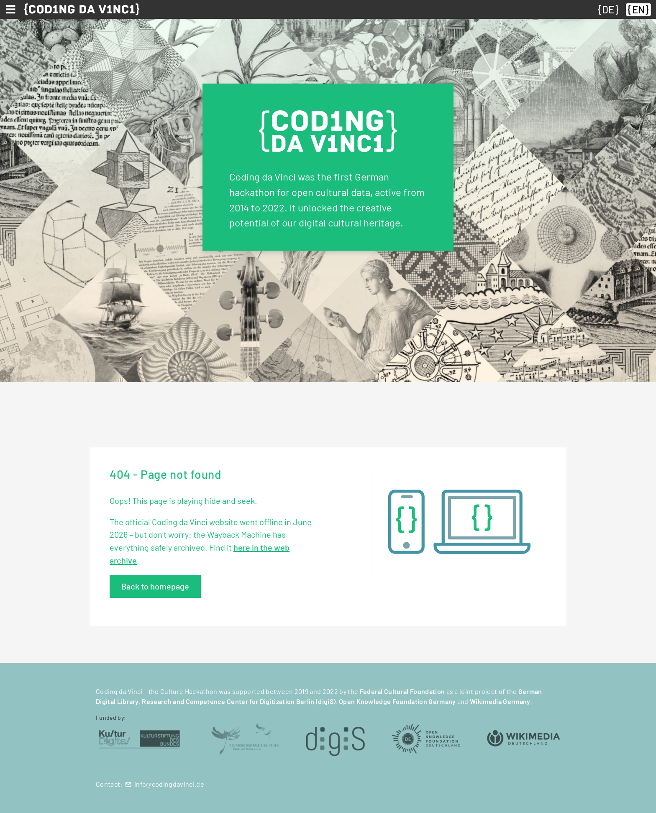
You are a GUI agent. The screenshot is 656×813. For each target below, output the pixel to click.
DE (608, 9)
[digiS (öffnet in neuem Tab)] (335, 738)
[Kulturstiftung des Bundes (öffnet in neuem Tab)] (139, 738)
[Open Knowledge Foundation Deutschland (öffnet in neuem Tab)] (426, 738)
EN (638, 9)
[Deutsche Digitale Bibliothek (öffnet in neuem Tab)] (244, 738)
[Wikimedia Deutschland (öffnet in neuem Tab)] (523, 738)
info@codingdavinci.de (169, 784)
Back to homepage (155, 586)
